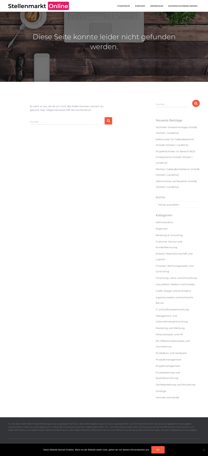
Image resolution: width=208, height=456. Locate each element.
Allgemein (162, 228)
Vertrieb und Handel (167, 397)
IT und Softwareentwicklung (172, 309)
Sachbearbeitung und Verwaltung (175, 384)
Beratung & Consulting (169, 235)
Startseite (123, 6)
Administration (164, 222)
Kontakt (140, 6)
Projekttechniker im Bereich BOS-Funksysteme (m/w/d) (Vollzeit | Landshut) (176, 157)
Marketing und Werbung (170, 328)
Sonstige (161, 391)
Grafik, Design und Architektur (173, 290)
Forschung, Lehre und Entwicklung (176, 277)
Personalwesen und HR (169, 334)
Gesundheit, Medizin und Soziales (175, 284)
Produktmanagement (168, 359)
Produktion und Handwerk (171, 353)
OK (158, 449)
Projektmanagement (168, 365)
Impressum (156, 6)
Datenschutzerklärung (182, 6)
